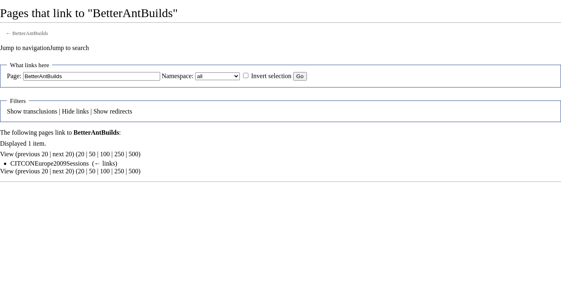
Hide (68, 111)
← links (104, 163)
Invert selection (271, 75)
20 (81, 154)
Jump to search (69, 47)
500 (133, 154)
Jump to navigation (25, 47)
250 (119, 154)
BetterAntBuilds (30, 33)
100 (105, 154)
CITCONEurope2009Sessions (50, 163)
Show (14, 111)
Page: (14, 75)
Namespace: (178, 75)
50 (92, 154)
